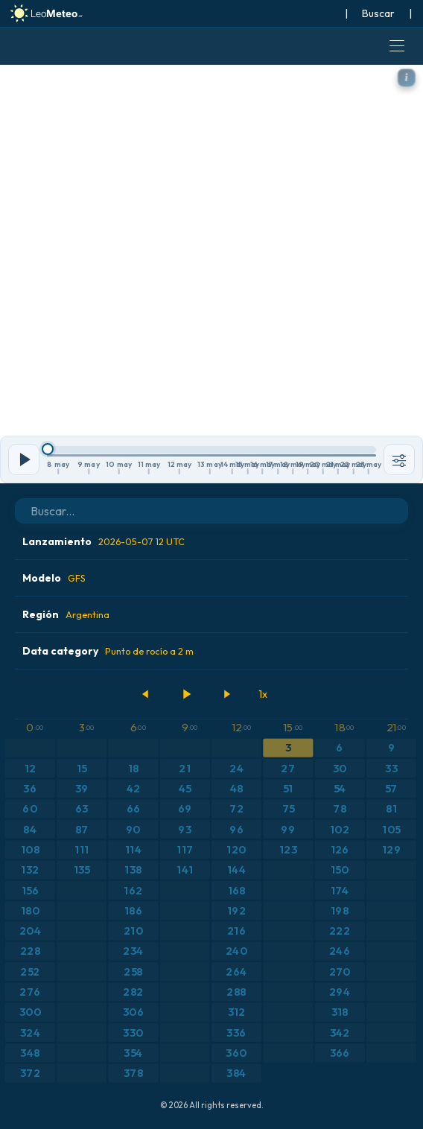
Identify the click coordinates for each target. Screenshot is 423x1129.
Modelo (54, 578)
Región (65, 614)
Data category (108, 651)
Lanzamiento (103, 541)
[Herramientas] (399, 459)
